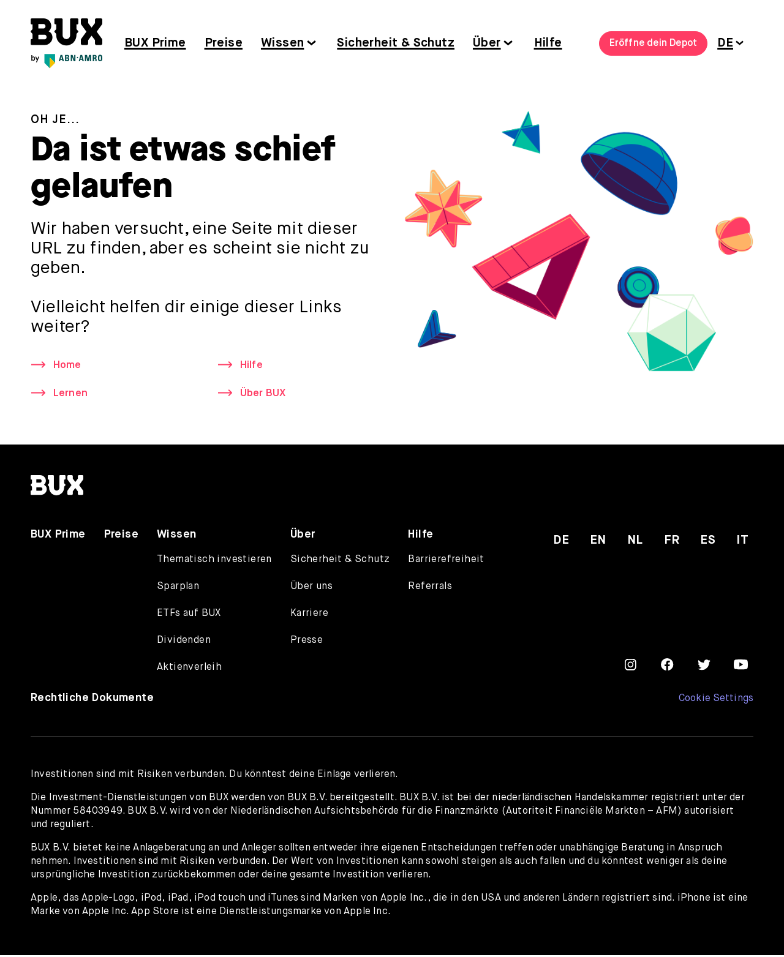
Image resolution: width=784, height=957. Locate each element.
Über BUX (264, 394)
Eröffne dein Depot (653, 43)
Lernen (71, 394)
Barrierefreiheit (446, 561)
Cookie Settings (715, 700)
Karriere (309, 615)
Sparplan (178, 588)
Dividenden (184, 642)
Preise (224, 43)
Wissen (282, 43)
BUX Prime (155, 43)
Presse (306, 642)
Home (68, 365)
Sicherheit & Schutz (395, 43)
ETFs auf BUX (189, 615)
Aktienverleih (189, 669)
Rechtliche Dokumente (92, 699)
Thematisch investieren (214, 561)
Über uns (311, 588)
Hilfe (548, 43)
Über (487, 43)
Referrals (430, 588)
